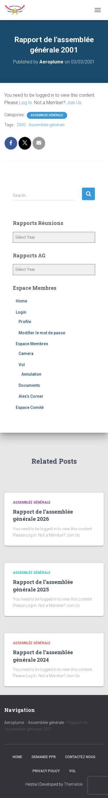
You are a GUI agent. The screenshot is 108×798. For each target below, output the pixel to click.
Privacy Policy (46, 771)
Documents (29, 385)
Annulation (31, 374)
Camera (26, 353)
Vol (22, 364)
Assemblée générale (47, 115)
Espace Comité (30, 407)
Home (21, 301)
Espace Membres (32, 343)
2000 (21, 125)
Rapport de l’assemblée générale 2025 (43, 585)
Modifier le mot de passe (42, 333)
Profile (25, 321)
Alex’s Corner (31, 396)
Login (21, 312)
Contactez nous (80, 757)
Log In (25, 102)
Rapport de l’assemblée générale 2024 (43, 656)
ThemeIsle (73, 784)
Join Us (74, 102)
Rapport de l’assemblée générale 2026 (43, 515)
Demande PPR (44, 757)
